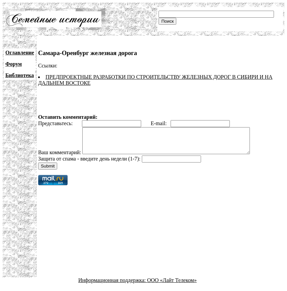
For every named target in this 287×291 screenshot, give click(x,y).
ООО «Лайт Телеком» (172, 285)
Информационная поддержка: (112, 285)
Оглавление (19, 52)
